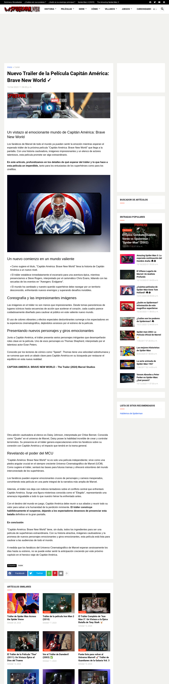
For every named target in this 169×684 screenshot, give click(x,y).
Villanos (110, 9)
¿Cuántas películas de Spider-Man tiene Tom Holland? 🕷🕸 (147, 290)
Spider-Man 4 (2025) (86, 2)
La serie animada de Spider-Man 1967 (146, 362)
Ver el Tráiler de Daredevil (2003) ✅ (56, 656)
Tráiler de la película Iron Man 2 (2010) (58, 618)
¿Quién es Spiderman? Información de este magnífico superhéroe (147, 305)
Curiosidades (144, 9)
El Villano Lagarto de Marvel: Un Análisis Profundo (146, 274)
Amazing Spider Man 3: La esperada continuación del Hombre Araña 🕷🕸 (149, 258)
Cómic (94, 9)
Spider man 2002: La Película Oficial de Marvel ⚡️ (149, 335)
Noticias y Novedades (13, 2)
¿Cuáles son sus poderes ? (35, 2)
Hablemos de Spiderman (131, 413)
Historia (49, 9)
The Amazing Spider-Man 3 (108, 2)
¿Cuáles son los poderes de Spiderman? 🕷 (148, 319)
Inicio (9, 67)
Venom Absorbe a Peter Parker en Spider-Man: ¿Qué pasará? (148, 377)
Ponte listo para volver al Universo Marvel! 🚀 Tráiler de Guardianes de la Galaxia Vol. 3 (94, 657)
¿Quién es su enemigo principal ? (62, 2)
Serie (81, 9)
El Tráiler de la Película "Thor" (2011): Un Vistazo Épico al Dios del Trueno (22, 657)
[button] (155, 9)
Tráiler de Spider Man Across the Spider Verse (21, 618)
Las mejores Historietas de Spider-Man (148, 349)
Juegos (126, 9)
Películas (66, 9)
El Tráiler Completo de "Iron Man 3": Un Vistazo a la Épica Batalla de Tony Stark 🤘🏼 (93, 619)
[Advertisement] (84, 38)
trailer (17, 67)
